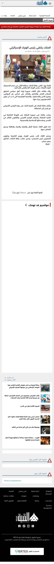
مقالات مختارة (8, 496)
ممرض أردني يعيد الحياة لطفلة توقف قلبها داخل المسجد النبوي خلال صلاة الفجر (23, 417)
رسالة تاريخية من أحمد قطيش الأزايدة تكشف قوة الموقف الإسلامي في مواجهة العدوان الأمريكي (23, 385)
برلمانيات (36, 496)
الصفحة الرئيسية (49, 493)
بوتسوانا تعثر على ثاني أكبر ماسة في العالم (25, 426)
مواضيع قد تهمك (39, 205)
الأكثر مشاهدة (11, 380)
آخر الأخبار (10, 378)
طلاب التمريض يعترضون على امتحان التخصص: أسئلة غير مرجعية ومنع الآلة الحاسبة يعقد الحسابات (22, 396)
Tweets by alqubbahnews (12, 481)
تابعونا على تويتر (40, 473)
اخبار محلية (35, 491)
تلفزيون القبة (9, 501)
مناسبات (48, 501)
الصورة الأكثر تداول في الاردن (29, 405)
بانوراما (23, 496)
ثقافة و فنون (21, 501)
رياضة (37, 501)
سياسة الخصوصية (48, 507)
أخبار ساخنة (42, 37)
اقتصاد (11, 491)
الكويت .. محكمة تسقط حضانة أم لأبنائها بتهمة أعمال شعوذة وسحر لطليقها (22, 438)
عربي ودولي (22, 15)
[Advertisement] (27, 165)
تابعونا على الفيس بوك (38, 459)
